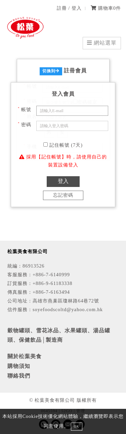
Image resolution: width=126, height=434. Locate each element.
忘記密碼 (63, 195)
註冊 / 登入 (69, 8)
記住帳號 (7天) (63, 145)
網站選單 (102, 43)
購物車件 (106, 8)
